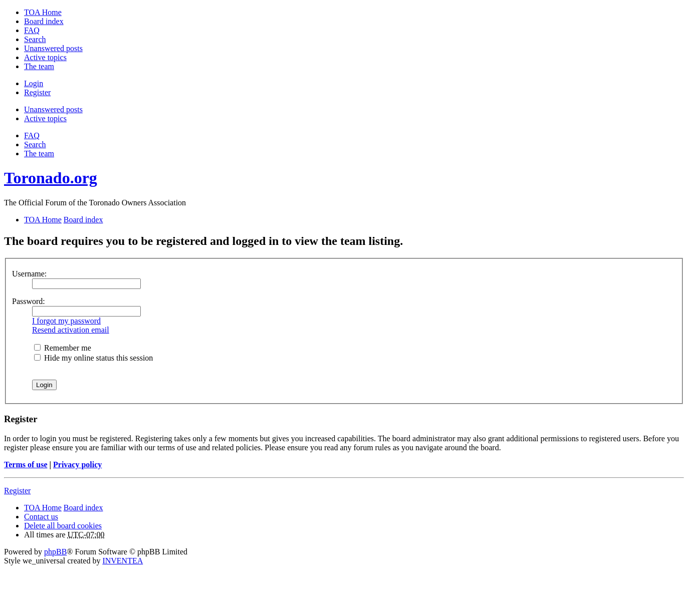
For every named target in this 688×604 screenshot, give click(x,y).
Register (17, 490)
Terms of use (26, 464)
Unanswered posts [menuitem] (53, 48)
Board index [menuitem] (44, 21)
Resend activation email (70, 330)
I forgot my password (66, 321)
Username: (29, 273)
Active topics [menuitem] (45, 57)
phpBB (55, 551)
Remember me (62, 348)
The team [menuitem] (39, 66)
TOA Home (43, 507)
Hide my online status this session (93, 358)
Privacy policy (77, 464)
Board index (83, 507)
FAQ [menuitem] (32, 30)
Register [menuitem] (37, 92)
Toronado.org (50, 178)
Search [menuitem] (35, 39)
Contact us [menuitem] (41, 516)
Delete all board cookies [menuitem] (63, 525)
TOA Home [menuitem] (43, 12)
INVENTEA (122, 560)
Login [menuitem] (33, 83)
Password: (28, 301)
